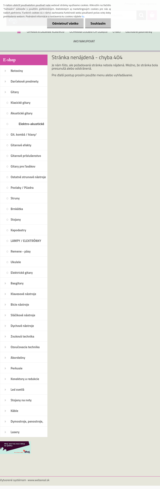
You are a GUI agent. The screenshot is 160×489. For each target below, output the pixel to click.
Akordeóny (18, 357)
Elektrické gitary (22, 272)
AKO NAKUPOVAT (84, 41)
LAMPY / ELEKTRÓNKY (26, 240)
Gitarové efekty (21, 145)
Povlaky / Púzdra (22, 187)
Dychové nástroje (22, 325)
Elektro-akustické (31, 123)
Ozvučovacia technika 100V (25, 348)
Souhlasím (98, 23)
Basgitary (17, 283)
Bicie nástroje (20, 304)
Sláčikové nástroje (23, 315)
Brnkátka (17, 208)
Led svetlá (17, 389)
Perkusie (16, 368)
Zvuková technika (22, 336)
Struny (15, 198)
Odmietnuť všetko (65, 23)
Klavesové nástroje (23, 293)
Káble (14, 410)
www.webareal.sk (39, 480)
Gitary (15, 92)
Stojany (16, 219)
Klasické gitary (20, 102)
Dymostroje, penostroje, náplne (27, 422)
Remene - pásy (21, 251)
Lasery (15, 432)
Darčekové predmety (25, 81)
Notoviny (17, 70)
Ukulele (16, 262)
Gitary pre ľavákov (23, 166)
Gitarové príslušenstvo (26, 155)
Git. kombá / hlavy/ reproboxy (24, 136)
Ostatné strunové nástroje (28, 177)
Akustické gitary (21, 113)
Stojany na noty (21, 400)
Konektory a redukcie (25, 378)
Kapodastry (18, 230)
